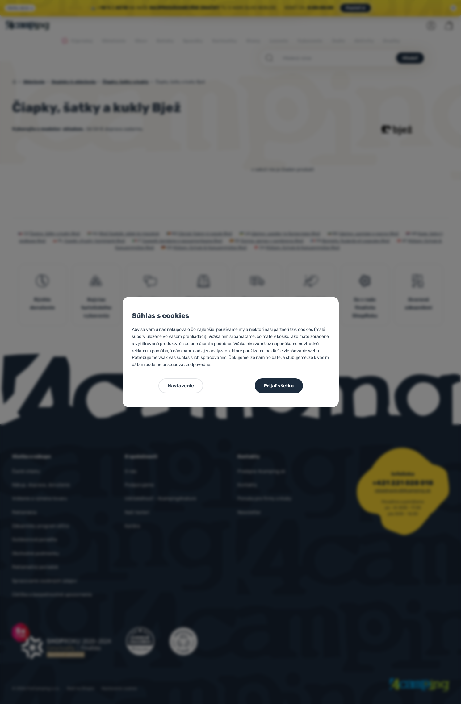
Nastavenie (181, 386)
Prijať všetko (279, 386)
